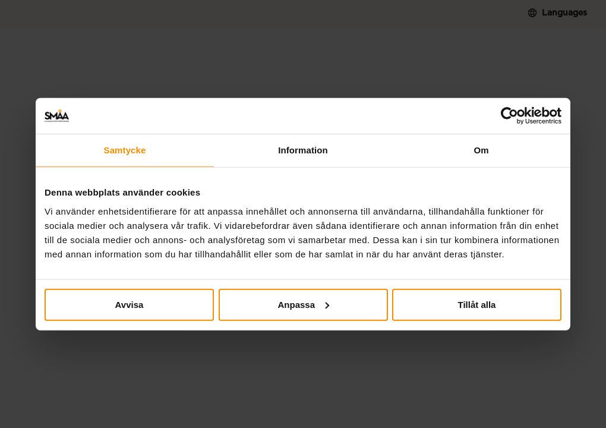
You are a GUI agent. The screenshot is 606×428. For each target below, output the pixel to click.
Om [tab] (481, 150)
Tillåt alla (477, 304)
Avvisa (129, 304)
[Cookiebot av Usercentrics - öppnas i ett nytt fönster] (509, 116)
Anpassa (303, 304)
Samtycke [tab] (125, 150)
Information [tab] (303, 150)
